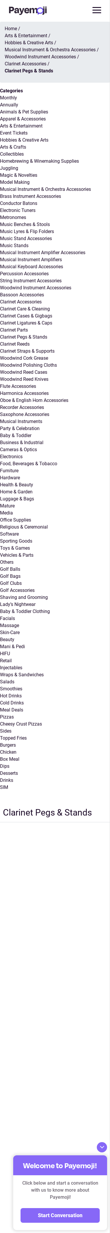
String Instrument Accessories (31, 280)
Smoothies (11, 689)
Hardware (10, 477)
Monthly (8, 98)
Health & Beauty (16, 485)
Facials (7, 618)
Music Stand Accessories (26, 238)
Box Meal (9, 759)
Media (6, 513)
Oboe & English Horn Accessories (34, 400)
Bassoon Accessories (22, 295)
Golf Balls (10, 569)
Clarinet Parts (14, 330)
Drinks (6, 780)
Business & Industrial (21, 442)
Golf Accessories (17, 590)
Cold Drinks (12, 703)
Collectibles (12, 154)
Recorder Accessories (22, 407)
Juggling (9, 168)
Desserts (9, 773)
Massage (9, 625)
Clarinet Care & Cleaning (25, 309)
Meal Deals (11, 710)
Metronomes (13, 217)
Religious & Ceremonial (24, 527)
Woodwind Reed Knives (24, 379)
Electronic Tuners (17, 210)
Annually (9, 105)
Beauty (7, 639)
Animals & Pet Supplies (24, 112)
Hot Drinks (11, 696)
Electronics (11, 456)
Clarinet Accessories (21, 302)
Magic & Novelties (18, 175)
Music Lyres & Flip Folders (27, 231)
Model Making (15, 182)
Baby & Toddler (15, 435)
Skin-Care (10, 632)
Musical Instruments (21, 421)
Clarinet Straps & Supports (27, 351)
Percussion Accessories (24, 273)
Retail (6, 660)
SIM (4, 787)
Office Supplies (15, 520)
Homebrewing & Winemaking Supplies (39, 161)
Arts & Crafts (13, 147)
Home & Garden (16, 492)
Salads (7, 682)
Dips (4, 766)
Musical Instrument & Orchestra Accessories (45, 189)
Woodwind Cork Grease (24, 358)
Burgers (8, 745)
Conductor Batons (18, 203)
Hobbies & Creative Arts (24, 140)
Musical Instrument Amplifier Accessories (42, 252)
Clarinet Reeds (15, 344)
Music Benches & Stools (25, 224)
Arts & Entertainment (21, 126)
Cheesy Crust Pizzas (21, 724)
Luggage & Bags (17, 499)
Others (6, 562)
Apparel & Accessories (23, 119)
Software (9, 534)
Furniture (9, 470)
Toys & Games (15, 548)
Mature (7, 506)
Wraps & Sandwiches (22, 674)
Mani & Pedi (12, 646)
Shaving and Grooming (24, 597)
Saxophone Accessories (24, 414)
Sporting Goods (16, 541)
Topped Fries (13, 738)
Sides (5, 731)
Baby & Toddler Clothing (25, 611)
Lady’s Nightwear (17, 604)
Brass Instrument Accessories (30, 196)
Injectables (11, 667)
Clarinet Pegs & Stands (23, 337)
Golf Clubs (11, 583)
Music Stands (14, 245)
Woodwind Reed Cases (23, 372)
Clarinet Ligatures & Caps (26, 323)
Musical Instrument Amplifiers (31, 259)
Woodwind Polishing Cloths (28, 365)
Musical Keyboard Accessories (31, 266)
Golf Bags (10, 576)
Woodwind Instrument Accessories (35, 288)
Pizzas (7, 717)
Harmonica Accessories (24, 393)
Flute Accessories (18, 386)
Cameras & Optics (18, 449)
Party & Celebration (20, 428)
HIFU (5, 653)
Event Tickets (14, 133)
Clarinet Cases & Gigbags (26, 316)
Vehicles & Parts (16, 555)
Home (11, 28)
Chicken (8, 752)
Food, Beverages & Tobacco (28, 463)
